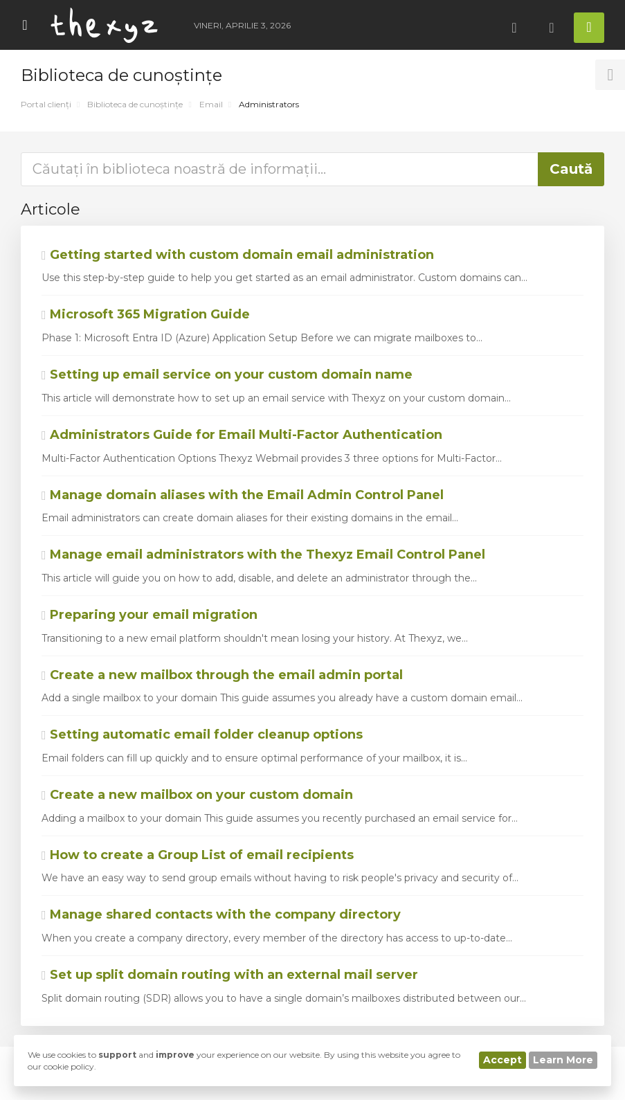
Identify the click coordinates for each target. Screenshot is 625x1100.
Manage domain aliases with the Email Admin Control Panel (243, 495)
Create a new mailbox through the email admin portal (222, 675)
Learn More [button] (563, 1060)
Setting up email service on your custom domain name (227, 374)
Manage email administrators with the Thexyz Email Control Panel (263, 554)
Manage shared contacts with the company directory (221, 914)
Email (211, 104)
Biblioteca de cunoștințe (135, 104)
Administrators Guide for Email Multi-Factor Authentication (242, 434)
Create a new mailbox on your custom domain (197, 794)
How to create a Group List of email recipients (198, 855)
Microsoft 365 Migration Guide (146, 314)
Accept (502, 1060)
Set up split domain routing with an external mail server (230, 974)
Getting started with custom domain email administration (238, 254)
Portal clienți (46, 104)
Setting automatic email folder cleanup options (202, 734)
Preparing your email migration (149, 614)
